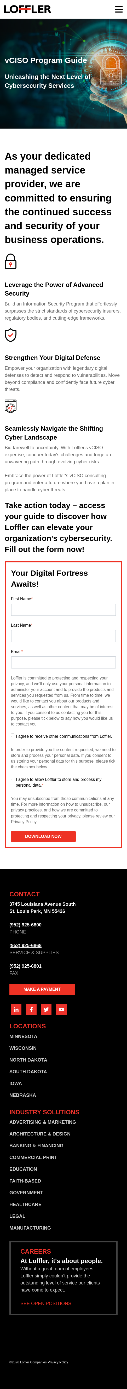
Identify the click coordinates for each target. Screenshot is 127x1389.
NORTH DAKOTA (28, 1060)
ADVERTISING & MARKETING (42, 1122)
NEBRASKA (22, 1095)
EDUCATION (23, 1169)
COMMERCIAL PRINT (33, 1157)
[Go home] (27, 9)
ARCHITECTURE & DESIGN (40, 1134)
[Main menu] (119, 9)
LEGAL (17, 1216)
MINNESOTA (23, 1036)
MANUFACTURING (30, 1228)
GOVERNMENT (26, 1192)
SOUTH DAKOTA (28, 1071)
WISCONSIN (23, 1048)
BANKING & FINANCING (36, 1145)
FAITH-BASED (25, 1181)
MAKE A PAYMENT (42, 989)
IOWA (15, 1083)
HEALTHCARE (25, 1204)
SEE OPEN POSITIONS (45, 1303)
